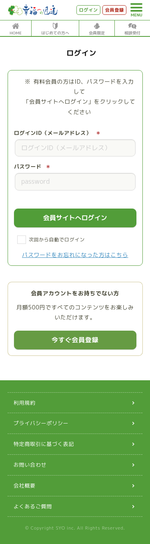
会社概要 (25, 485)
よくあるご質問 (33, 506)
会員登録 (114, 10)
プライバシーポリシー (41, 423)
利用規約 (25, 402)
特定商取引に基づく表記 (44, 444)
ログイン (88, 10)
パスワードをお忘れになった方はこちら (75, 255)
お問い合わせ (30, 464)
